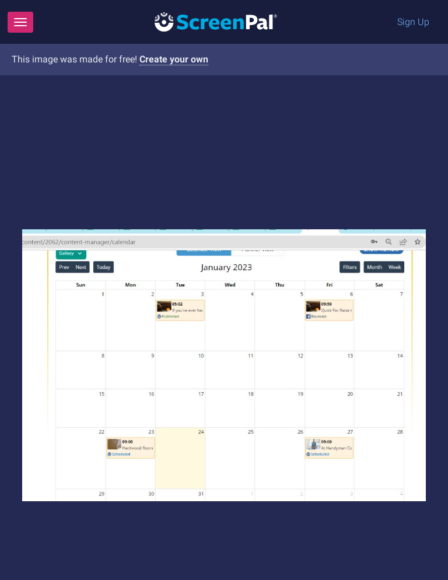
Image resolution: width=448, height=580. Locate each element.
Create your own (173, 59)
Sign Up (413, 21)
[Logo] (216, 21)
